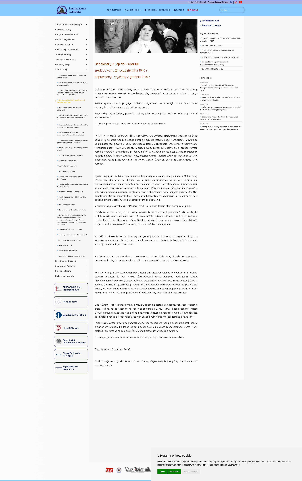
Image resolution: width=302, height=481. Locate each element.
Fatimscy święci (64, 64)
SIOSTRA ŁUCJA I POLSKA (68, 250)
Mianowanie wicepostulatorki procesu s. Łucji (74, 148)
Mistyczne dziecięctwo (68, 204)
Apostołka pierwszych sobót (70, 240)
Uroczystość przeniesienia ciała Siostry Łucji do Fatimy (74, 184)
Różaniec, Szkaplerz (66, 44)
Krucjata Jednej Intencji (198, 2)
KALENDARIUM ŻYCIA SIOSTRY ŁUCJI (72, 256)
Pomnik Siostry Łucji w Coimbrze (71, 155)
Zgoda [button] (162, 471)
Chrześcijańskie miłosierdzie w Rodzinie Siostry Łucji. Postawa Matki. (74, 125)
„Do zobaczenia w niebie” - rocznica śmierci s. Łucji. (73, 76)
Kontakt (193, 10)
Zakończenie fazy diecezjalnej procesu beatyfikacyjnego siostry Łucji (74, 141)
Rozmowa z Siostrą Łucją (69, 160)
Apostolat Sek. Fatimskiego (70, 24)
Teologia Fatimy (64, 54)
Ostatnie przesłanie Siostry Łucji (72, 191)
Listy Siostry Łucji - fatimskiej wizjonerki (70, 108)
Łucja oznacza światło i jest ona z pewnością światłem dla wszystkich (72, 133)
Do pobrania (131, 10)
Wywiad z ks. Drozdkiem (68, 165)
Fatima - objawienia (66, 39)
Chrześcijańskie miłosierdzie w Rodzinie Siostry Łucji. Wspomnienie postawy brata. (74, 117)
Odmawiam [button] (174, 471)
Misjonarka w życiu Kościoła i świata (73, 209)
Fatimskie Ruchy (65, 271)
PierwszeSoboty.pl (211, 25)
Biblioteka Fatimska (66, 276)
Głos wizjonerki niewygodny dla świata (74, 234)
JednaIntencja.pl (210, 20)
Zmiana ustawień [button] (191, 471)
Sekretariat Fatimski (67, 266)
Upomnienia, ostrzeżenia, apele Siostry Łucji (71, 177)
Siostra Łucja (63, 69)
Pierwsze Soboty (65, 29)
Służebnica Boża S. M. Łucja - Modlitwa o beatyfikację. (74, 83)
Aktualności (114, 10)
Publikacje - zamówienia (157, 10)
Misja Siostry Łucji (66, 245)
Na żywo (179, 10)
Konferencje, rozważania (69, 49)
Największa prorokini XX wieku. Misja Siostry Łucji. (73, 197)
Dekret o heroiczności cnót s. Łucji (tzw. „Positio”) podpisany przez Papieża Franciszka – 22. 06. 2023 (74, 92)
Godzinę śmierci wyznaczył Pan (71, 229)
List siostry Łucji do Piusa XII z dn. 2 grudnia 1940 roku (72, 100)
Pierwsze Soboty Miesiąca (219, 2)
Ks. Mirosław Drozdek (67, 261)
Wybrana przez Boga (67, 171)
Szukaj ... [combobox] (225, 10)
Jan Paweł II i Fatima (67, 59)
